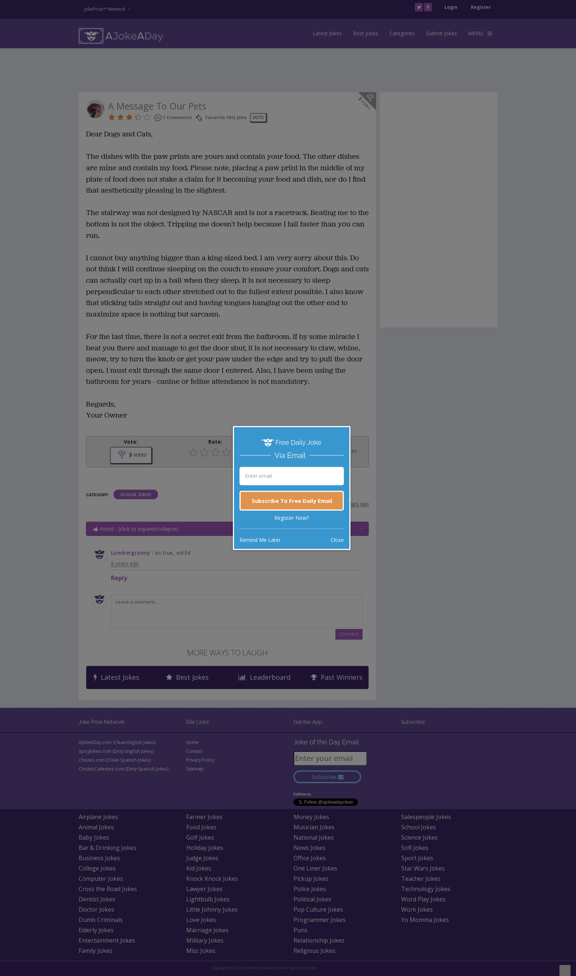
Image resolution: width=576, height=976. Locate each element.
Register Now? (291, 517)
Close (337, 539)
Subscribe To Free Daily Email (292, 500)
